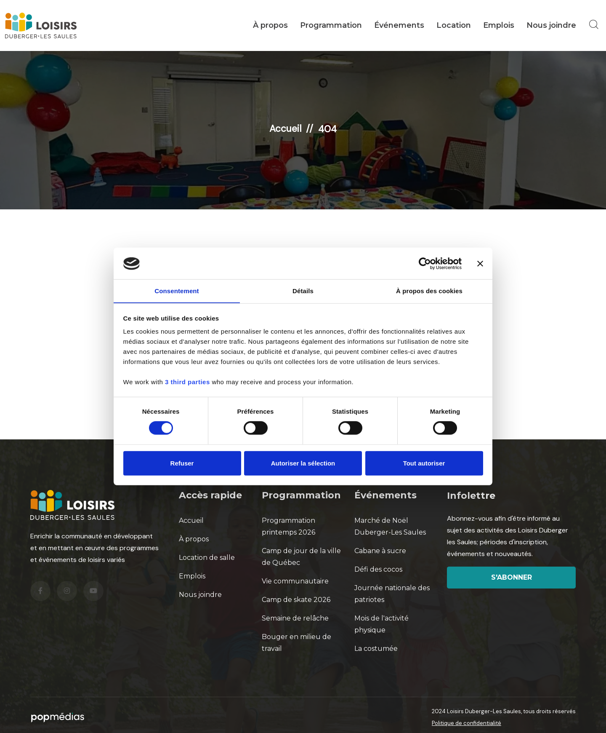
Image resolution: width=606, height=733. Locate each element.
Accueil (285, 128)
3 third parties (187, 382)
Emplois (498, 25)
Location (453, 25)
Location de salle (207, 557)
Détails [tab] (303, 290)
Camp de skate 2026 (296, 599)
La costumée (376, 648)
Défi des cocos (378, 569)
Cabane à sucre (380, 550)
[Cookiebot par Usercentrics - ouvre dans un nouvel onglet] (425, 263)
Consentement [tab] (176, 290)
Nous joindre (551, 25)
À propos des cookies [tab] (429, 290)
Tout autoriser (424, 463)
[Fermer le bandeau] (480, 263)
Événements (399, 25)
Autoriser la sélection (303, 463)
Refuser (182, 463)
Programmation (331, 25)
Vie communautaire (295, 581)
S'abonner (511, 577)
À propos (270, 25)
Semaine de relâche (295, 618)
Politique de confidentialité (466, 722)
